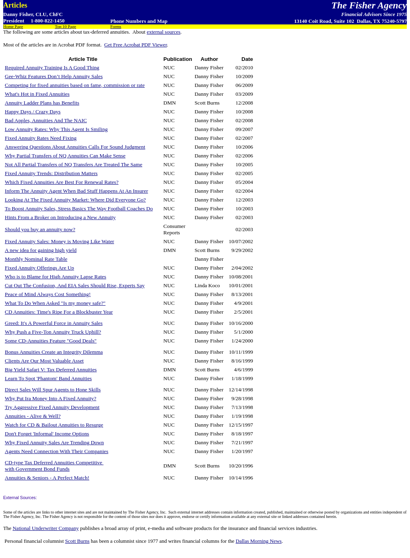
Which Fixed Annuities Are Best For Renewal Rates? (62, 182)
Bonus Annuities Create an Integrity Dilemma (54, 352)
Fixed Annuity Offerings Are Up (39, 268)
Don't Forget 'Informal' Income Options (47, 434)
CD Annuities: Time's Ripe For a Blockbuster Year (59, 312)
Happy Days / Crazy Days (32, 112)
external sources (163, 32)
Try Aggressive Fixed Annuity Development (52, 407)
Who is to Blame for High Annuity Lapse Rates (55, 277)
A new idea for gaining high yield (40, 250)
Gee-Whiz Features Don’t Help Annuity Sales (53, 76)
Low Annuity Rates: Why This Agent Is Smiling (56, 129)
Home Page (13, 26)
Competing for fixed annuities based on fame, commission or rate (75, 85)
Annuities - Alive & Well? (32, 416)
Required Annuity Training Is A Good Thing (52, 67)
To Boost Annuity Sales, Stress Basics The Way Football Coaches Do (79, 208)
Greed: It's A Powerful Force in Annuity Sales (53, 323)
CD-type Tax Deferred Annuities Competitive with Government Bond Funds (54, 465)
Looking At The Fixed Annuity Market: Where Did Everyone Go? (75, 200)
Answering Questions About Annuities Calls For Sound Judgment (75, 147)
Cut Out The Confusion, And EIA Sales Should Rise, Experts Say (75, 285)
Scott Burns (77, 541)
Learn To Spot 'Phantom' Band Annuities (48, 378)
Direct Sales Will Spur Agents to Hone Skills (52, 390)
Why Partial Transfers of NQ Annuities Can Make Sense (65, 156)
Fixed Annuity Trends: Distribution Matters (51, 173)
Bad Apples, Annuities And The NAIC (46, 120)
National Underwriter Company (45, 528)
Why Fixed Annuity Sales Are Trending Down (54, 442)
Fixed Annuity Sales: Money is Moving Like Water (59, 241)
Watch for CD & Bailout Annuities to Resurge (54, 425)
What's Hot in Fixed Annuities (37, 94)
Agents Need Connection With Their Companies (56, 451)
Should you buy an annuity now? (40, 229)
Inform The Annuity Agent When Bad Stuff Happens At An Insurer (76, 191)
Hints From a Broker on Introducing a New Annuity (60, 217)
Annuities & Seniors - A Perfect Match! (47, 478)
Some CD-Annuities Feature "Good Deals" (50, 341)
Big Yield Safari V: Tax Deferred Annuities (51, 370)
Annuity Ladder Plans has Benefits (42, 103)
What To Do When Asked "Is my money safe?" (55, 303)
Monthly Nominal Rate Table (36, 259)
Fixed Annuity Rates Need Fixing (40, 138)
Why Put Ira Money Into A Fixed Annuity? (50, 398)
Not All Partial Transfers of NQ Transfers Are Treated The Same (73, 164)
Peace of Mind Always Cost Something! (47, 294)
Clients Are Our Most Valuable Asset (44, 361)
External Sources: (20, 497)
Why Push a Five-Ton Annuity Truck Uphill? (53, 332)
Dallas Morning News (259, 541)
